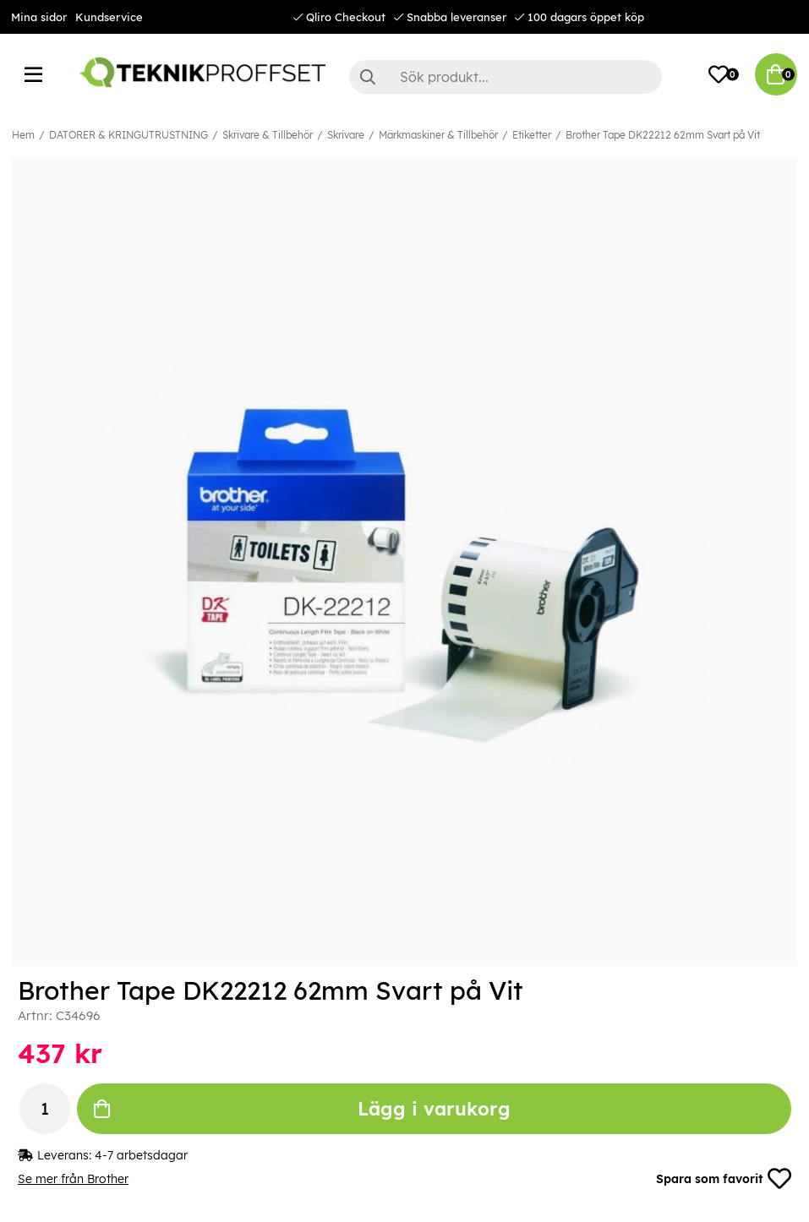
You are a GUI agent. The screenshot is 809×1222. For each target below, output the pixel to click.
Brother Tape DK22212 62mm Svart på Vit (663, 134)
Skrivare (345, 134)
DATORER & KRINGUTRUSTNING (128, 134)
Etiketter (531, 134)
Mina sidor (39, 17)
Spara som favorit (723, 1179)
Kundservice (109, 17)
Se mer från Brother (73, 1179)
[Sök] (506, 77)
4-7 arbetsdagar (141, 1155)
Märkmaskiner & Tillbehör (438, 134)
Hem (23, 134)
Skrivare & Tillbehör (267, 134)
